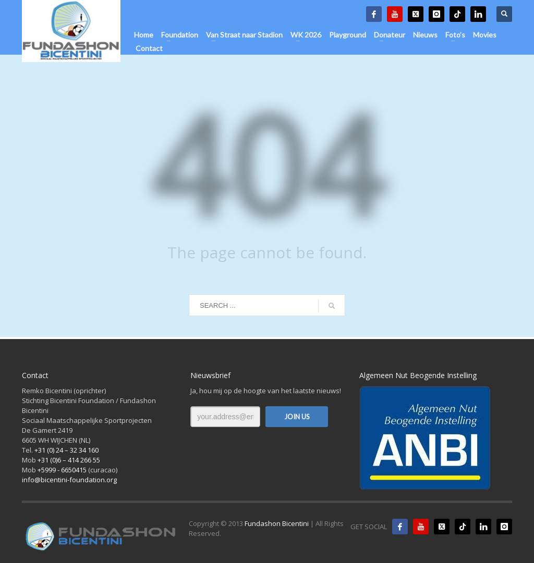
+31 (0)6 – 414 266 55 (69, 460)
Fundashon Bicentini (277, 523)
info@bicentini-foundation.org (69, 479)
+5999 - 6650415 (62, 469)
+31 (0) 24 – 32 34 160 (66, 450)
